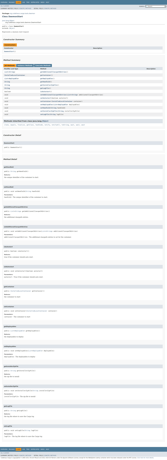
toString (65, 125)
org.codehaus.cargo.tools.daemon (22, 13)
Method (28, 8)
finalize (21, 125)
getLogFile (44, 88)
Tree (28, 2)
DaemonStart (9, 51)
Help (47, 2)
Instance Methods (24, 65)
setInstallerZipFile (48, 111)
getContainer (45, 75)
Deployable (13, 78)
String (11, 72)
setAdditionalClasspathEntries (53, 95)
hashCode (39, 125)
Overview (4, 2)
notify (47, 125)
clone (6, 125)
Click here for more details (145, 458)
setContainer (45, 101)
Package (12, 2)
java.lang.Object (8, 20)
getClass (30, 125)
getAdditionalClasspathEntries (53, 72)
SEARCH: (142, 6)
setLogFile (44, 114)
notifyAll (56, 125)
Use (23, 2)
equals (13, 125)
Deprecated (35, 2)
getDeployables (46, 78)
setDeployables (46, 104)
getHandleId (45, 82)
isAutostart (45, 91)
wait (72, 125)
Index (43, 2)
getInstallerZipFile (48, 85)
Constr (21, 8)
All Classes (5, 6)
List (6, 72)
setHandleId (45, 108)
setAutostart (45, 98)
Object (12, 28)
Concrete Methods (43, 65)
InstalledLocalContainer (14, 75)
